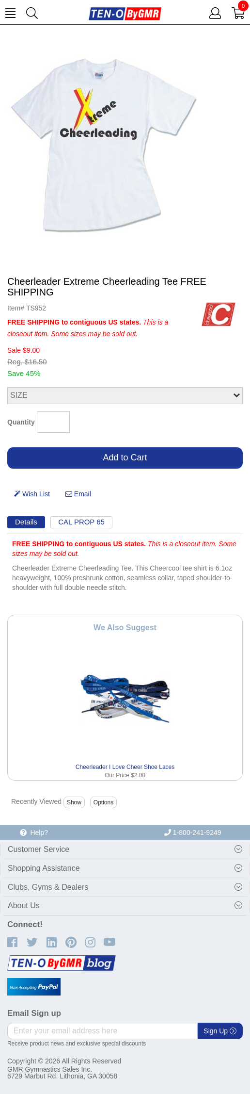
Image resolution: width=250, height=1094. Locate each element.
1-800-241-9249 (192, 832)
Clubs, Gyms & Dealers (48, 887)
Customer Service (38, 849)
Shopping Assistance (44, 868)
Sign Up (219, 1031)
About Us (24, 905)
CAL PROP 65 (81, 522)
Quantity (21, 422)
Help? (34, 832)
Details (26, 522)
